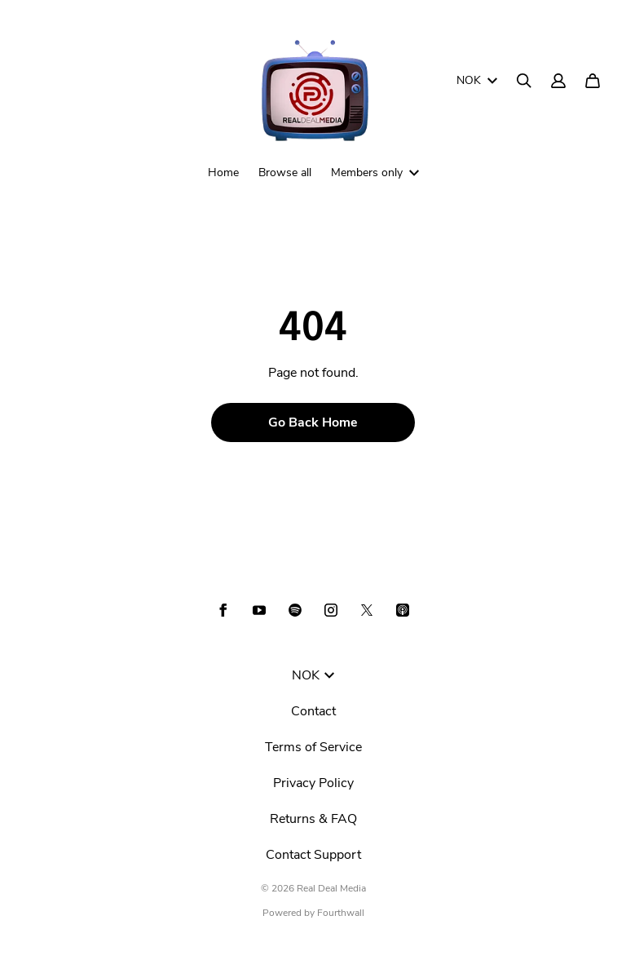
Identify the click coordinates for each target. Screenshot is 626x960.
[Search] (524, 80)
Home (223, 172)
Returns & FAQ (313, 819)
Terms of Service (313, 747)
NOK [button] (313, 675)
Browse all (284, 172)
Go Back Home (313, 422)
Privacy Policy (313, 783)
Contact (313, 711)
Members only (375, 172)
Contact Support (313, 855)
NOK (476, 80)
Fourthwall (340, 912)
